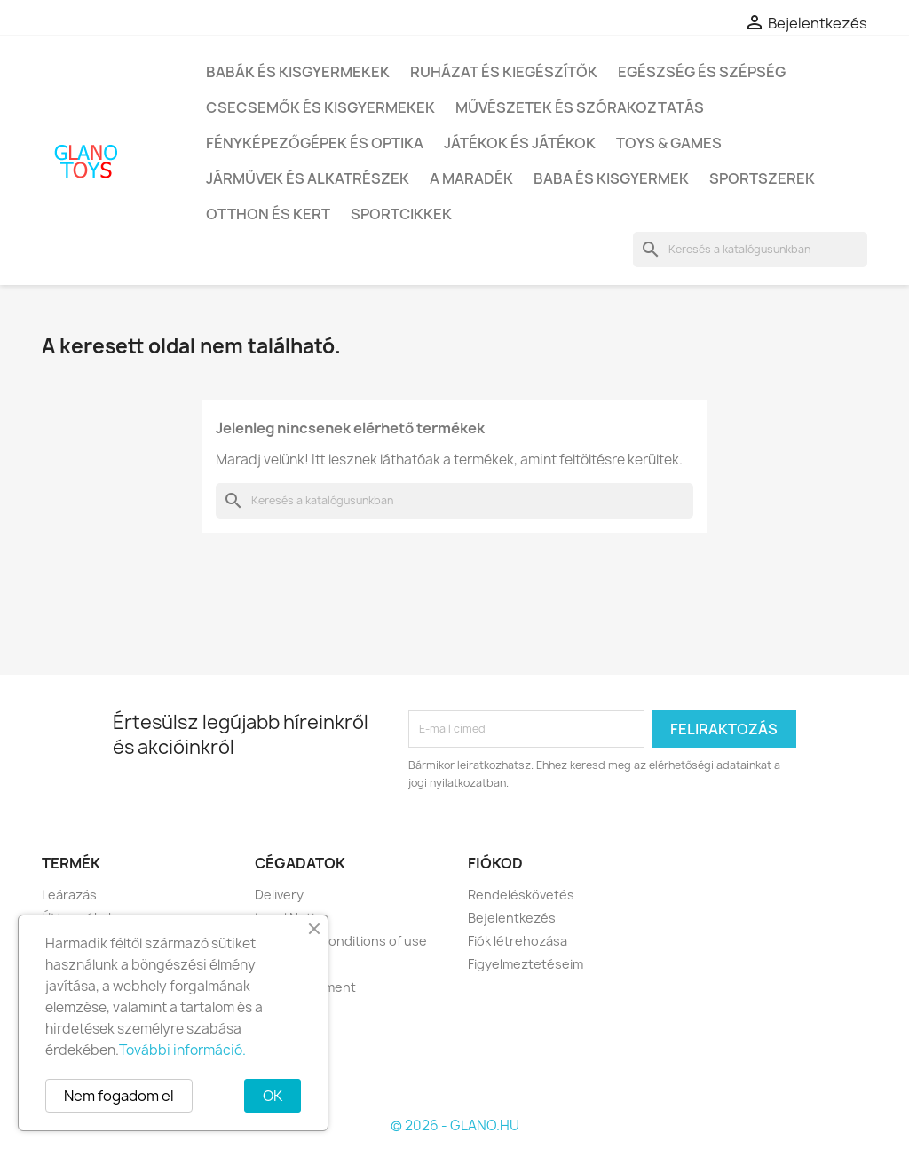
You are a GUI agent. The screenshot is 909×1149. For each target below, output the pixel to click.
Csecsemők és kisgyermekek (320, 107)
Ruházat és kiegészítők (503, 72)
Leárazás (69, 894)
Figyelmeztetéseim (525, 963)
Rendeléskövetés (521, 894)
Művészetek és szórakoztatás (579, 107)
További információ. (182, 1050)
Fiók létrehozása (517, 940)
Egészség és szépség (702, 72)
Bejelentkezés (512, 917)
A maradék (471, 178)
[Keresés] (750, 249)
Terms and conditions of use (341, 940)
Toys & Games (669, 143)
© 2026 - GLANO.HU (455, 1125)
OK (272, 1095)
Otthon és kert (268, 214)
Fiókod (495, 863)
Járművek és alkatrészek (307, 178)
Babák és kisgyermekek (298, 72)
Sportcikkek (401, 214)
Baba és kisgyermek (611, 178)
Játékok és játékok (520, 143)
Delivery (279, 894)
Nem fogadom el (119, 1095)
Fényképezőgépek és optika (314, 143)
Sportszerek (762, 178)
